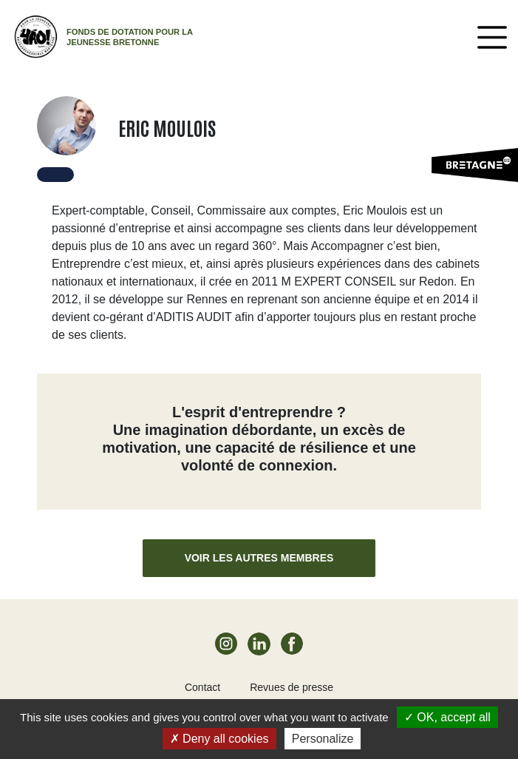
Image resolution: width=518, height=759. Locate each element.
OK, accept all (447, 717)
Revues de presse (291, 687)
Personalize (323, 738)
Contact (202, 687)
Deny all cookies (219, 738)
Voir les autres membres (259, 558)
